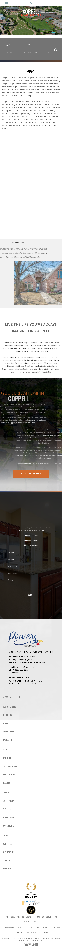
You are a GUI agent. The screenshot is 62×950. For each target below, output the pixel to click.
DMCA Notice (17, 932)
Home (6, 917)
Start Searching (31, 473)
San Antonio (8, 826)
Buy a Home (15, 917)
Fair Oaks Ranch (10, 766)
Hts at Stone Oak (11, 775)
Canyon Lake (8, 732)
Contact (27, 922)
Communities (39, 917)
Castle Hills (8, 740)
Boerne (6, 723)
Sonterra (7, 844)
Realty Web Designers (35, 940)
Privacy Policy (30, 932)
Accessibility (44, 932)
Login (35, 922)
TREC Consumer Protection (13, 928)
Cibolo (6, 750)
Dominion (7, 758)
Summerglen (8, 852)
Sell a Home (26, 917)
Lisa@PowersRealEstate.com (21, 667)
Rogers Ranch (9, 817)
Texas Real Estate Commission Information (43, 928)
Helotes (6, 783)
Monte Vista (8, 801)
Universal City (9, 869)
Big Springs (8, 715)
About (48, 917)
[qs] (39, 45)
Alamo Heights (9, 707)
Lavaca (6, 793)
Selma (5, 835)
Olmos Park (8, 809)
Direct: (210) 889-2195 (18, 669)
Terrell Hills (9, 860)
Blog (55, 917)
